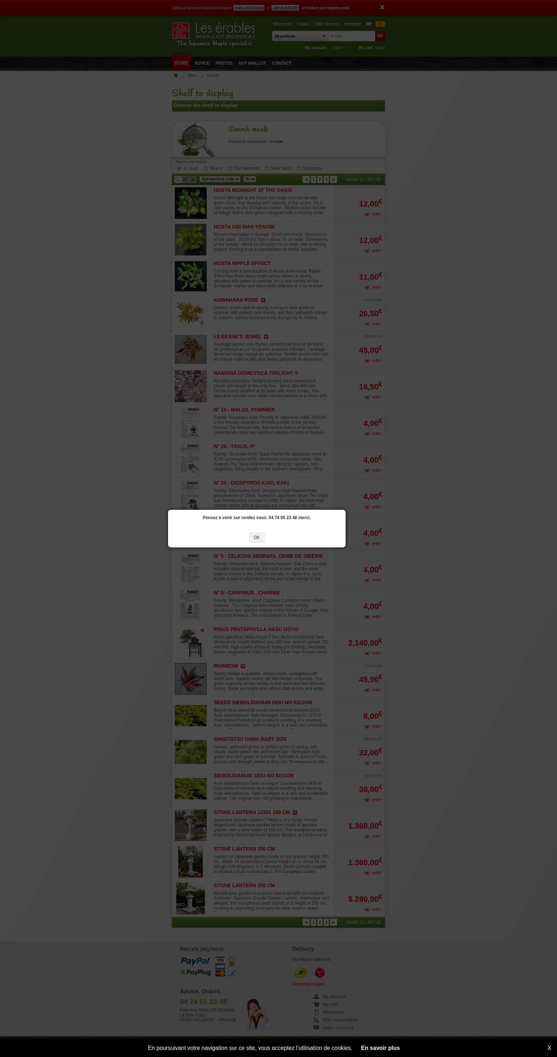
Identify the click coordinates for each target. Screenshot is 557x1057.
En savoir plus (380, 1048)
